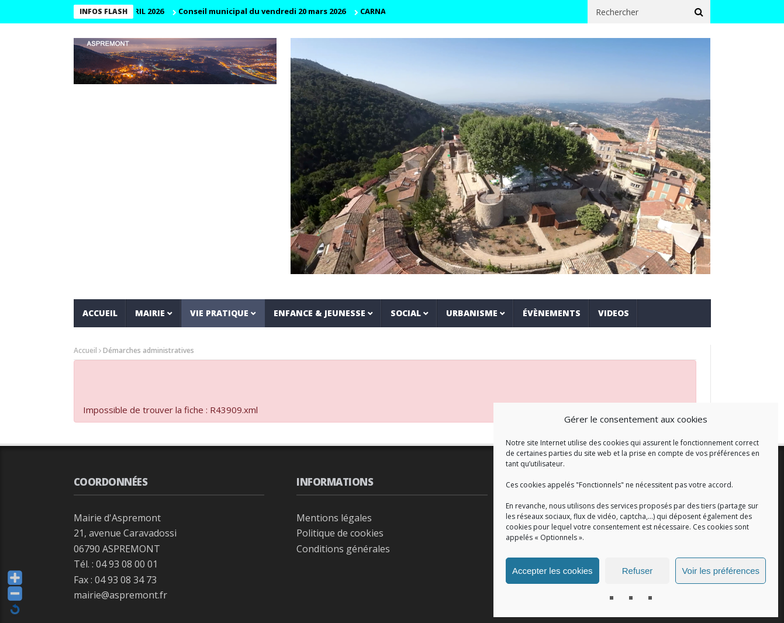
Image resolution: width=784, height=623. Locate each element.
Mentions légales (334, 517)
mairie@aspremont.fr (120, 595)
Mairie (150, 313)
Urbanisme (472, 313)
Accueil (100, 313)
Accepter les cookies (552, 571)
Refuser (637, 571)
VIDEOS (613, 313)
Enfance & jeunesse (319, 313)
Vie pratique (219, 313)
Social (406, 313)
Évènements (552, 313)
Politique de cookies (340, 533)
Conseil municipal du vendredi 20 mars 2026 (264, 11)
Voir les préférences (720, 571)
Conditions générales (343, 548)
